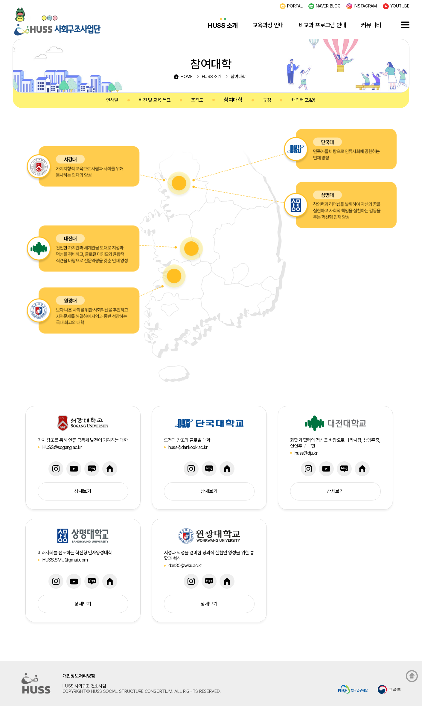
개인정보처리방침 (79, 676)
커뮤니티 (371, 25)
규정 (267, 100)
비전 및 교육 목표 (155, 100)
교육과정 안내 (268, 25)
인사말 (112, 100)
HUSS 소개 (223, 25)
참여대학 (233, 100)
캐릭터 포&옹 (303, 100)
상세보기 (82, 491)
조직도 (197, 100)
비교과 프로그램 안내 (322, 25)
